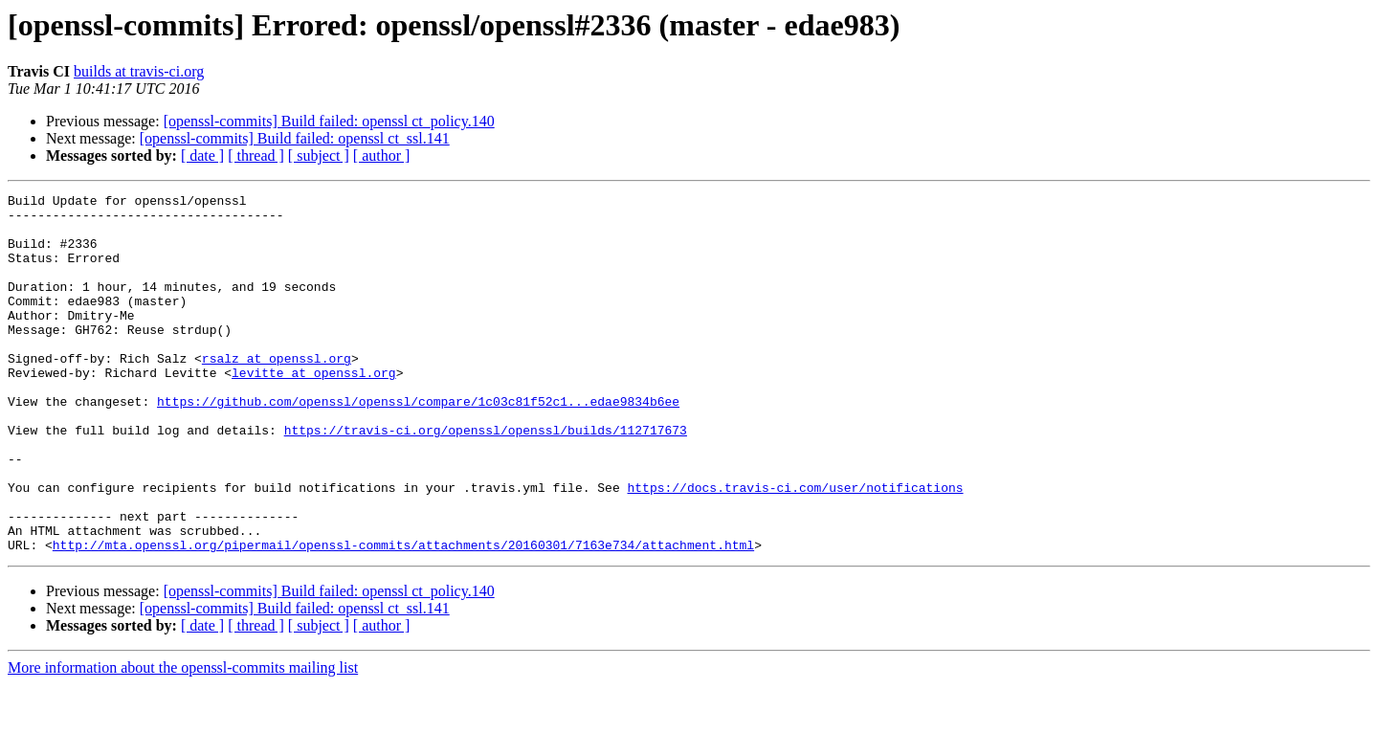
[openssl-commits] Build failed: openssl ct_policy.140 (329, 121)
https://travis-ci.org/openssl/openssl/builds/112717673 (485, 478)
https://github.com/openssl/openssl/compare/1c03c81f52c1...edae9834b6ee (418, 444)
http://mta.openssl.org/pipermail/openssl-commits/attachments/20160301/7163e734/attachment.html (403, 616)
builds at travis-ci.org (139, 71)
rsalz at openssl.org (276, 392)
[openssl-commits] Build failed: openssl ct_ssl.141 (295, 138)
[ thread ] (256, 155)
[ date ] (202, 155)
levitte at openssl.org (314, 409)
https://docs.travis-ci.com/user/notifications (795, 547)
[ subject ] (318, 155)
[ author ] (382, 155)
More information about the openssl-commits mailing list (183, 739)
